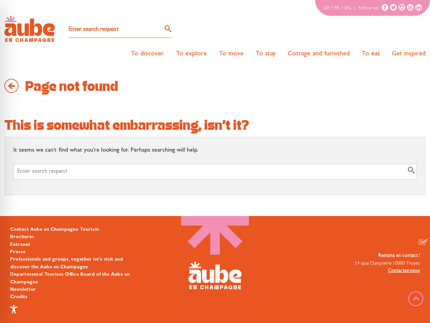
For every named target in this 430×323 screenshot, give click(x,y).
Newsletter (23, 289)
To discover (147, 54)
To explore (191, 54)
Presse (18, 252)
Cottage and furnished (319, 54)
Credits (19, 297)
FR (337, 8)
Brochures (22, 237)
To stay (265, 54)
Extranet (20, 245)
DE (327, 8)
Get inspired (409, 54)
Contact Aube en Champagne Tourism (54, 229)
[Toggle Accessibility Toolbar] (14, 309)
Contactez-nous (404, 271)
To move (231, 54)
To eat (370, 54)
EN (348, 8)
